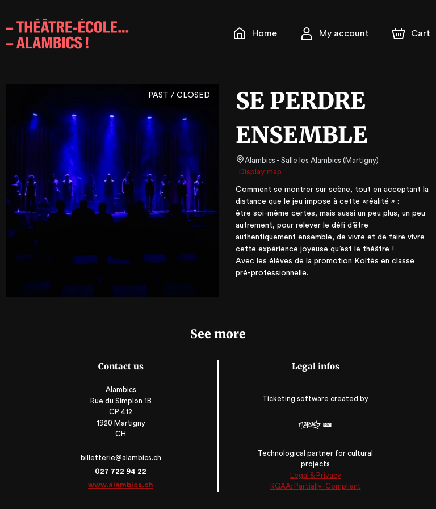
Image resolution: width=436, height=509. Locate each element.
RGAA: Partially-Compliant (314, 486)
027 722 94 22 (121, 471)
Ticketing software (295, 398)
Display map (260, 171)
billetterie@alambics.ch (122, 457)
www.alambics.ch (122, 485)
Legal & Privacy (313, 475)
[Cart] (412, 33)
